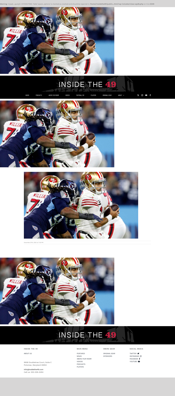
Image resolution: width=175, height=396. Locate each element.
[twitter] (138, 95)
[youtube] (146, 95)
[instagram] (142, 95)
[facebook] (150, 95)
